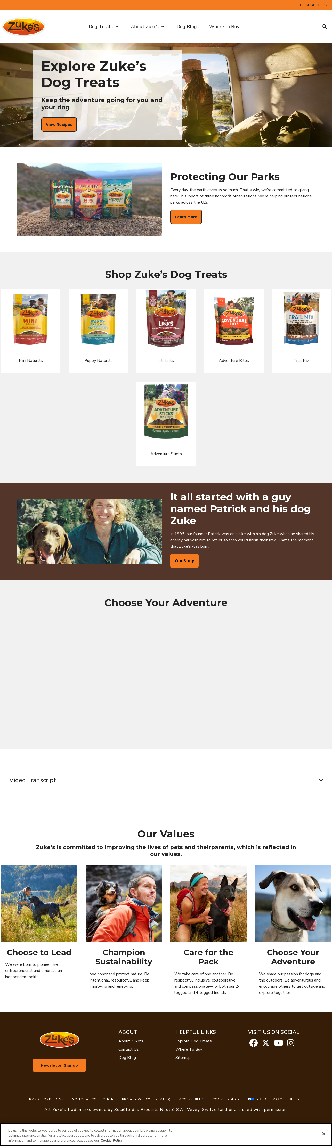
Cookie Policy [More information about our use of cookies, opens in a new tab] (112, 1140)
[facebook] (253, 1045)
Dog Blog (187, 26)
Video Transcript (166, 780)
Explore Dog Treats (193, 1041)
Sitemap (183, 1057)
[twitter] (266, 1045)
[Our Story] (184, 561)
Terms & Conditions (44, 1099)
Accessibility (192, 1099)
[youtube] (278, 1045)
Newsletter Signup (59, 1065)
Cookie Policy (226, 1099)
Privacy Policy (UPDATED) (146, 1099)
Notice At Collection (93, 1099)
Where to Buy (224, 26)
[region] (166, 1134)
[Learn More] (186, 217)
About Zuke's (130, 1041)
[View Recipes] (59, 124)
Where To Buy (188, 1049)
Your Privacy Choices (278, 1099)
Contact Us (128, 1049)
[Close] (323, 1134)
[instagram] (290, 1045)
